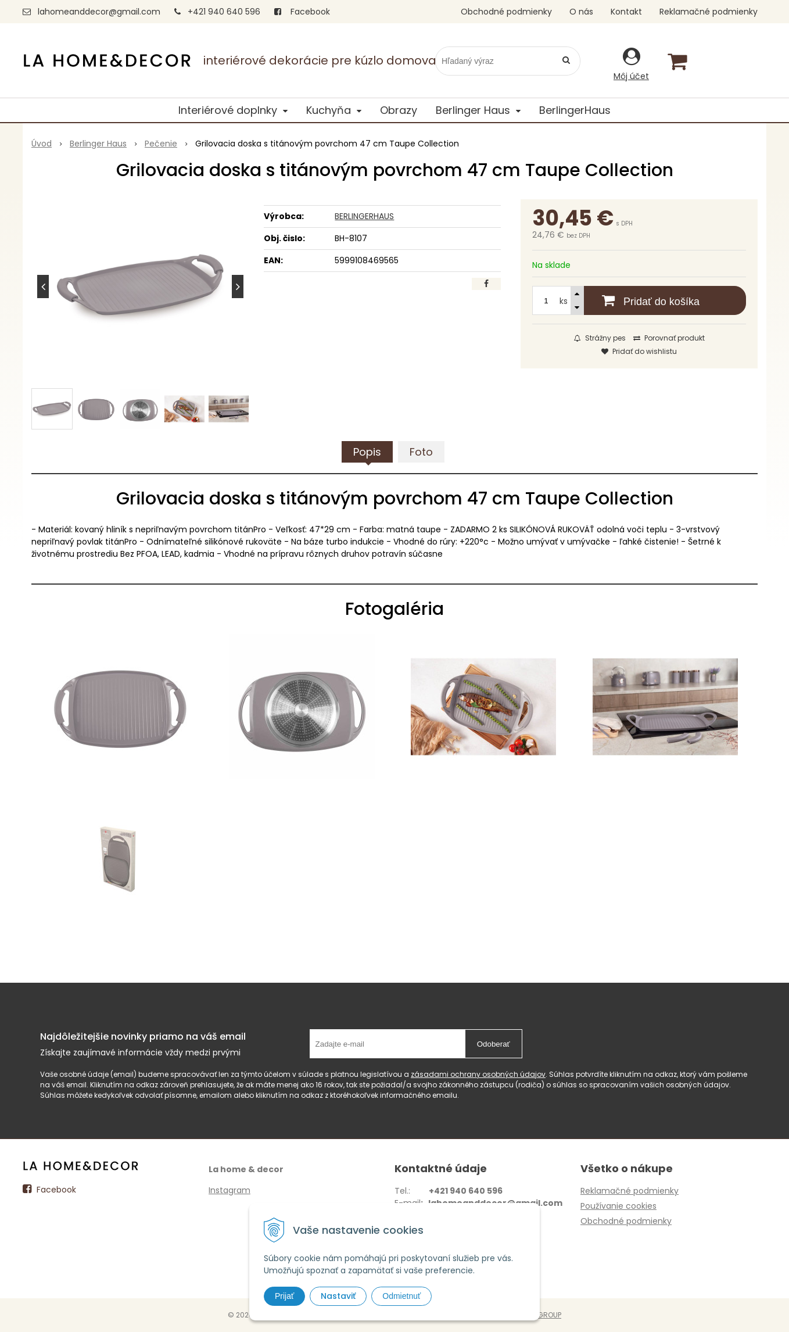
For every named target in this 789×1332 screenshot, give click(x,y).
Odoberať (493, 1044)
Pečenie (161, 143)
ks (564, 301)
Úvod (41, 143)
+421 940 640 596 (224, 11)
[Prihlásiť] (631, 64)
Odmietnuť (401, 1296)
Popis (367, 452)
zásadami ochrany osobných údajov (478, 1074)
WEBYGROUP (539, 1315)
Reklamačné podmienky (708, 11)
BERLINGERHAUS (364, 216)
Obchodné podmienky (506, 11)
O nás (581, 11)
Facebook (302, 11)
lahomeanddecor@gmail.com (99, 11)
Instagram (229, 1190)
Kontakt (626, 11)
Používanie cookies (618, 1206)
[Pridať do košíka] (639, 300)
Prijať (284, 1296)
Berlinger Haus (98, 143)
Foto (421, 452)
